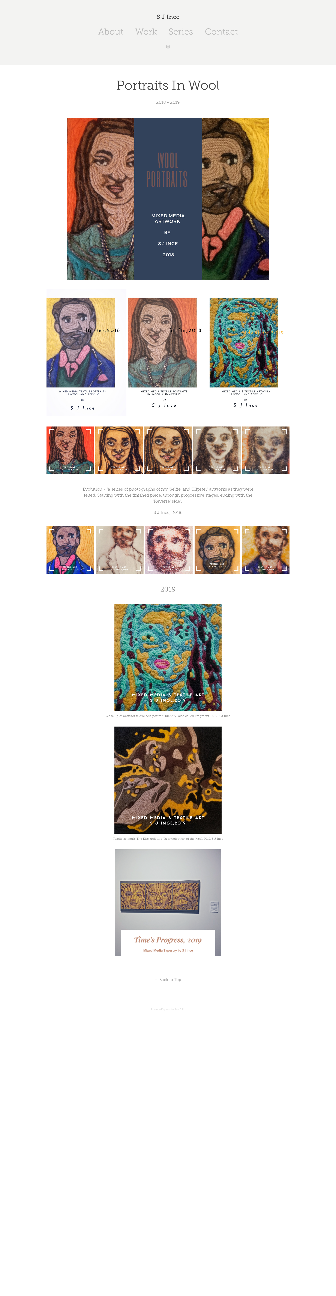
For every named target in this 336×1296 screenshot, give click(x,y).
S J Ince (168, 17)
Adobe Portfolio (175, 1009)
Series (180, 31)
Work (146, 31)
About (110, 31)
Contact (221, 31)
